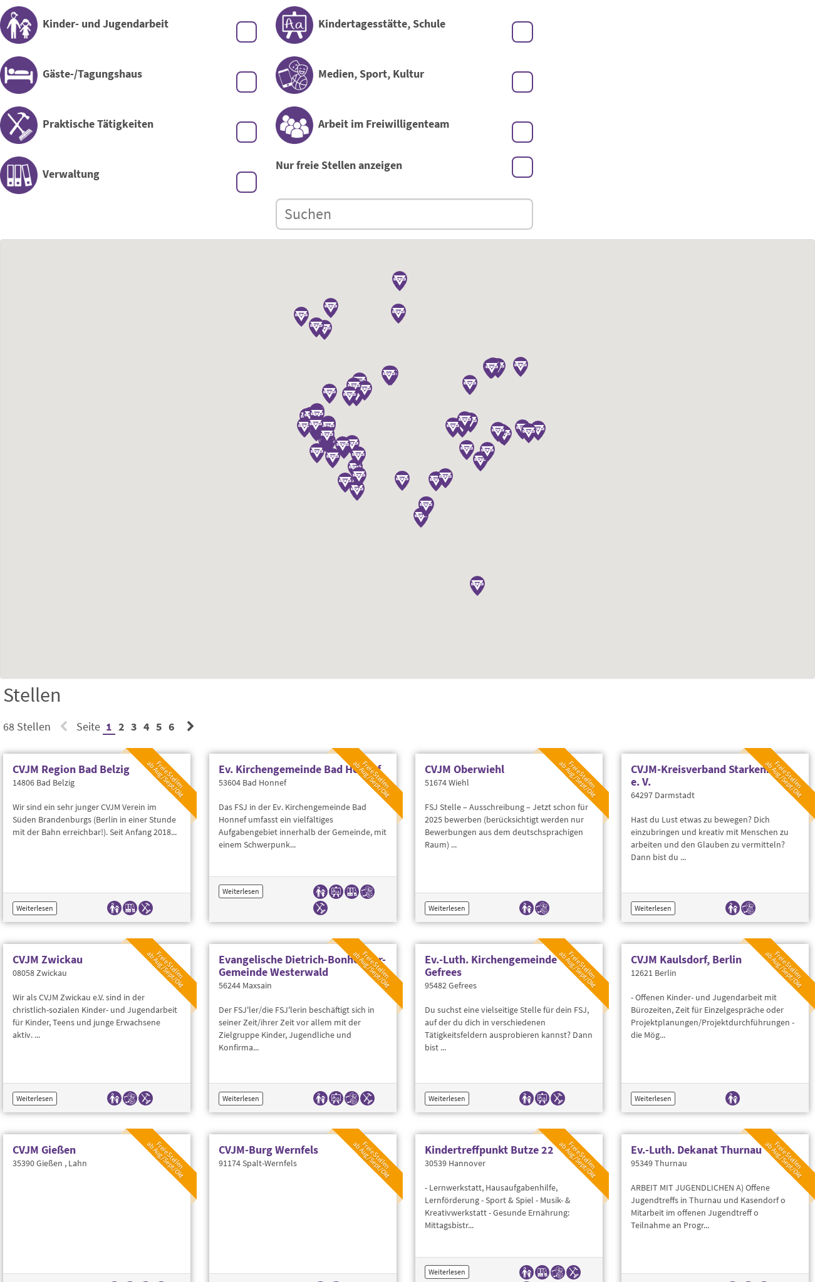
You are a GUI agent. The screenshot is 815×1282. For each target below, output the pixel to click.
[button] (342, 363)
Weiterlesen (34, 824)
